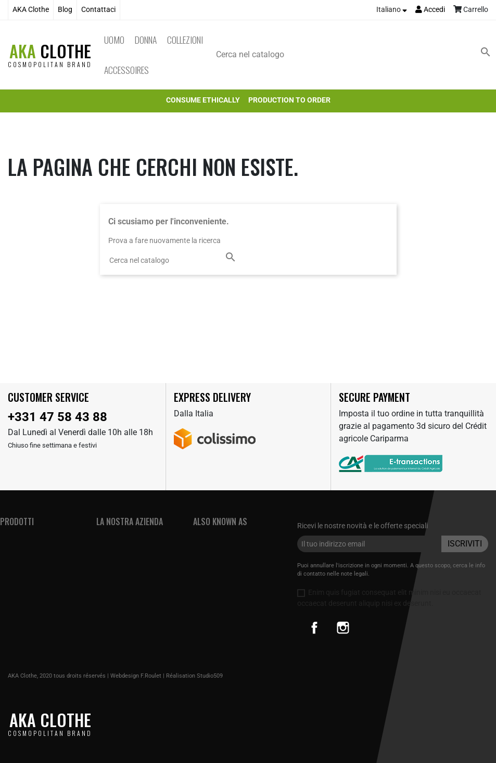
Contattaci (98, 9)
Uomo (114, 39)
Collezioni (185, 39)
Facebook (314, 627)
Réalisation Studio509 (194, 675)
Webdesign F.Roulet (135, 675)
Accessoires (126, 70)
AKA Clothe (30, 9)
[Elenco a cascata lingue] (391, 10)
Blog (65, 9)
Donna (146, 39)
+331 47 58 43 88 (57, 417)
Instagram (343, 627)
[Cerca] (355, 54)
